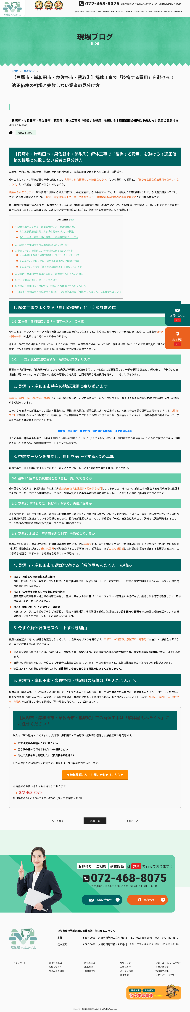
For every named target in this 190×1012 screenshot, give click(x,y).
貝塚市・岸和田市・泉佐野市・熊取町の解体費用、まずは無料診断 (95, 431)
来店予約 (149, 900)
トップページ (19, 962)
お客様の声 (158, 12)
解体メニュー (91, 962)
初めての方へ (91, 12)
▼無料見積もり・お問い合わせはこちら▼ (95, 775)
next (60, 820)
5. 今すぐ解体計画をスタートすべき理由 (36, 279)
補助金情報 (178, 12)
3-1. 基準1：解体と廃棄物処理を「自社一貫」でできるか (50, 254)
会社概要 (129, 12)
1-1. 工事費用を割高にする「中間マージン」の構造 (47, 231)
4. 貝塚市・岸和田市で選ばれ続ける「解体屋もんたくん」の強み (49, 274)
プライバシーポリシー (166, 974)
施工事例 (149, 12)
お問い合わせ (104, 900)
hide (72, 219)
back (130, 820)
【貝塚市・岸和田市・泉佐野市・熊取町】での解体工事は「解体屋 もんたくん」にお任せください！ (68, 291)
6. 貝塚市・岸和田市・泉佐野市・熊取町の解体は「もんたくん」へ (50, 285)
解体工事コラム (25, 132)
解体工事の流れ (103, 12)
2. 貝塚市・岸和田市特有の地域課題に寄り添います (42, 244)
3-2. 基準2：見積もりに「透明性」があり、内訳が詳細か (49, 260)
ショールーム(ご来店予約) (168, 962)
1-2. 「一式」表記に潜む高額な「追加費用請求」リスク (49, 237)
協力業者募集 (162, 970)
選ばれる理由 (79, 12)
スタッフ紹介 (139, 12)
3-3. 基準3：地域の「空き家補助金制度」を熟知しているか (51, 266)
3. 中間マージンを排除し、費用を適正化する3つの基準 (44, 250)
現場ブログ (168, 12)
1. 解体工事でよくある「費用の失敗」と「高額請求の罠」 (45, 227)
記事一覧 (95, 820)
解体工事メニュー (117, 12)
